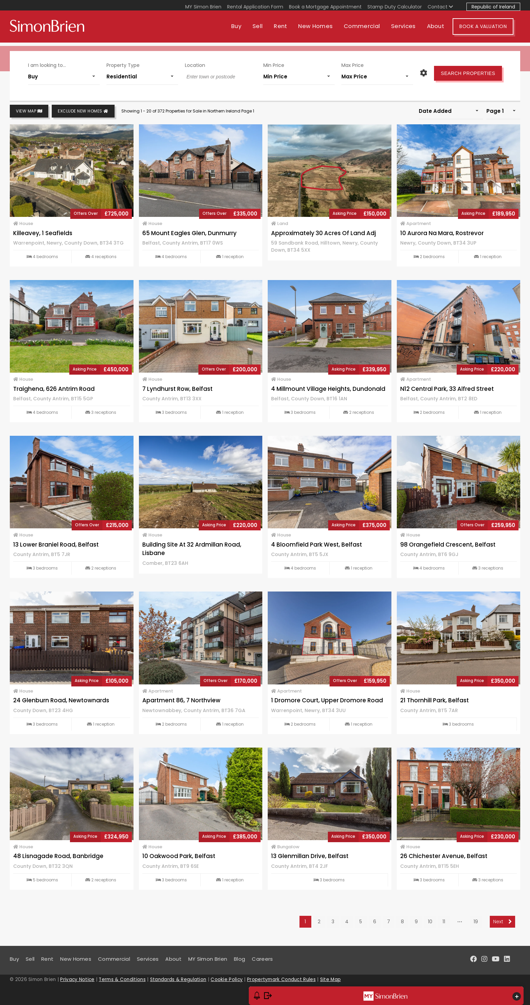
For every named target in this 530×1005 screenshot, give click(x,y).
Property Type (123, 63)
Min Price (273, 63)
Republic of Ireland (493, 6)
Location (195, 63)
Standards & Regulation (178, 979)
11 (443, 921)
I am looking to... (47, 63)
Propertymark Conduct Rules (281, 979)
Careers (262, 958)
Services (410, 29)
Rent (287, 29)
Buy (243, 29)
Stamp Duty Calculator (394, 6)
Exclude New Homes (83, 111)
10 (430, 921)
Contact (440, 6)
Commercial (369, 29)
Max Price (352, 63)
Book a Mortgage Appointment (325, 6)
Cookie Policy (227, 979)
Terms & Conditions (122, 979)
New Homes (322, 29)
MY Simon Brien (203, 6)
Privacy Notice (77, 979)
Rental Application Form (255, 6)
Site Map (330, 979)
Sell (264, 29)
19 (476, 921)
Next (502, 921)
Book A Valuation (489, 29)
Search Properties (468, 71)
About (442, 29)
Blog (239, 958)
